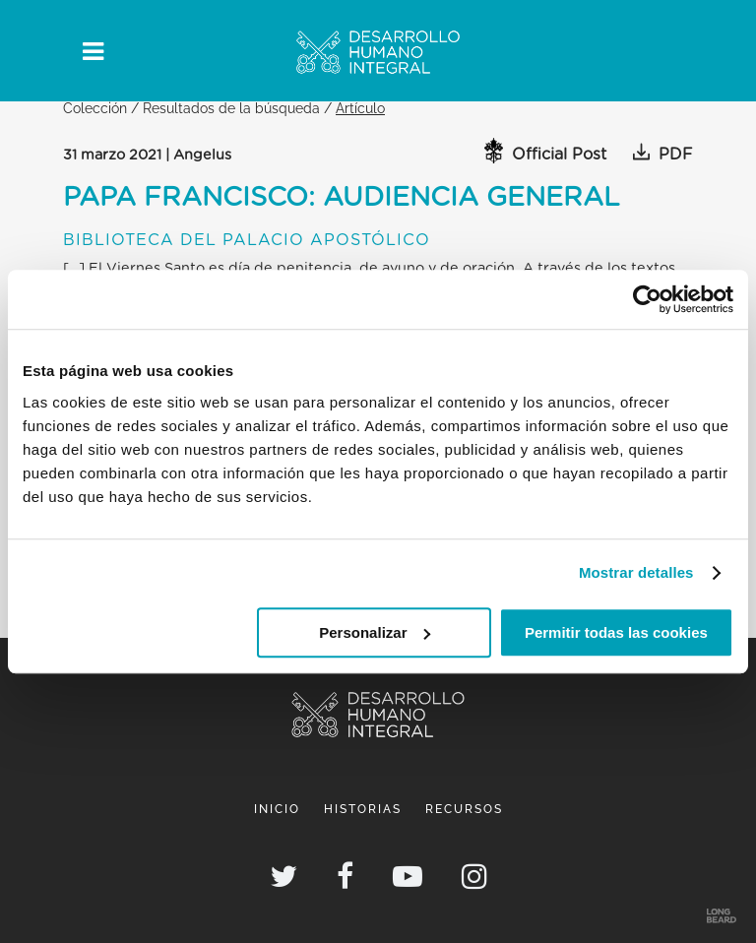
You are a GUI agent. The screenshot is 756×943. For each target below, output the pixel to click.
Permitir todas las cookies (616, 632)
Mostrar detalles (636, 572)
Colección (95, 107)
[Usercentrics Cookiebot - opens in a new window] (647, 299)
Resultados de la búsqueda (231, 107)
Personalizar (374, 632)
